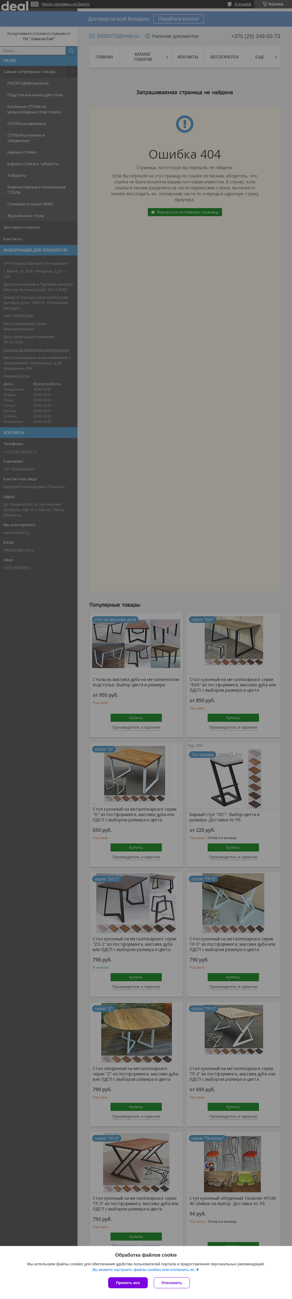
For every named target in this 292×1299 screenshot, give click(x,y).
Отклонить (171, 1283)
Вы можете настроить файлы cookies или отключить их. (143, 1269)
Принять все (128, 1283)
